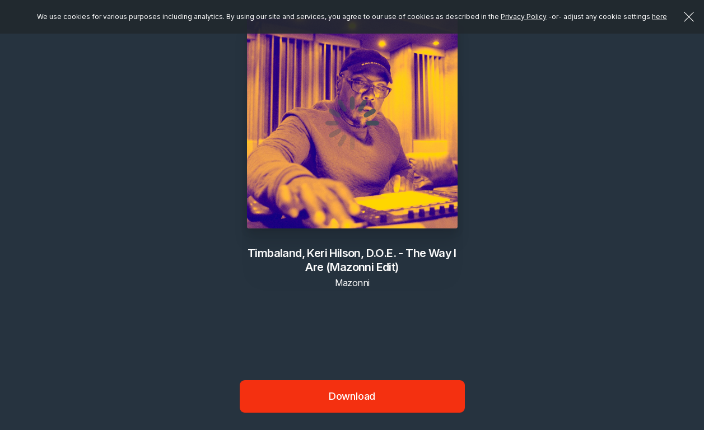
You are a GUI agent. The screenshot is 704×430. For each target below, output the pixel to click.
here (659, 16)
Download (352, 396)
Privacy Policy (524, 16)
